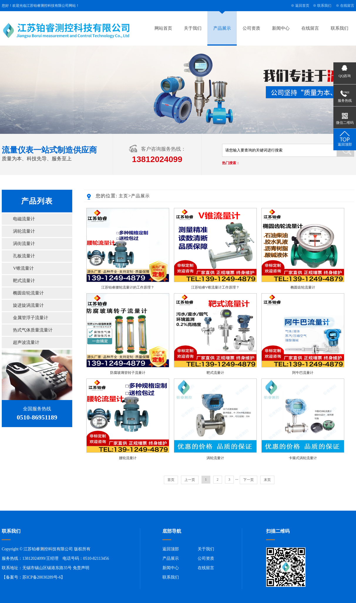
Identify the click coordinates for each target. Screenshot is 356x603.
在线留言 (347, 6)
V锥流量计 (23, 268)
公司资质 (251, 28)
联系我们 (324, 6)
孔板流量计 (24, 256)
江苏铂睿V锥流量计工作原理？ (215, 287)
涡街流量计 (24, 243)
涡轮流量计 (24, 231)
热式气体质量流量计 (33, 330)
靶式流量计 (24, 280)
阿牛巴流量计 (302, 373)
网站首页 (163, 28)
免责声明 (81, 568)
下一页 (248, 480)
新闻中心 (281, 28)
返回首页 (302, 6)
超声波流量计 (26, 342)
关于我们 (192, 28)
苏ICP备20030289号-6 (41, 577)
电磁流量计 (24, 218)
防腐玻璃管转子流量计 (127, 373)
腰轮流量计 (128, 458)
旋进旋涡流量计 (28, 305)
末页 (267, 480)
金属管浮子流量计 (30, 317)
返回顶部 (170, 549)
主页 (123, 196)
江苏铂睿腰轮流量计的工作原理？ (127, 287)
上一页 (189, 480)
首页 (170, 480)
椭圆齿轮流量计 (28, 293)
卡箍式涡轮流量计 (303, 458)
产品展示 (222, 28)
